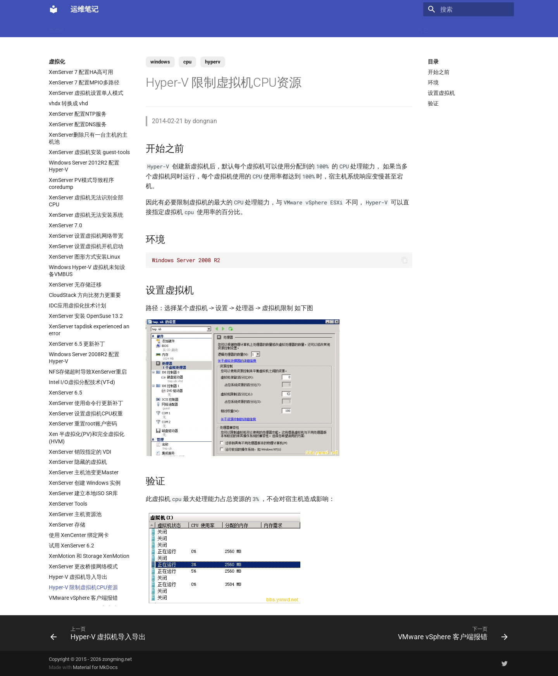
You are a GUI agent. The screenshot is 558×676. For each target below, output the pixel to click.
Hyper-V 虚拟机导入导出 (78, 577)
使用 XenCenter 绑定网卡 (79, 535)
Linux (127, 28)
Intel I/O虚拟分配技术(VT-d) (82, 382)
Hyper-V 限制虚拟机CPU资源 (83, 587)
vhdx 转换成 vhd (68, 103)
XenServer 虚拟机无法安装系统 (86, 215)
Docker (102, 28)
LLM (78, 28)
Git (351, 28)
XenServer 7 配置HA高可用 (81, 72)
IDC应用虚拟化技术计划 (77, 305)
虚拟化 (194, 28)
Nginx (219, 28)
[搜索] (468, 9)
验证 (433, 103)
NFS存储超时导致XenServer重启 (88, 372)
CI (314, 28)
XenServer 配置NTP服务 (78, 114)
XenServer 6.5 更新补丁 (77, 344)
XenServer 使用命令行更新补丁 (86, 403)
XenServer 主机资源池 (75, 514)
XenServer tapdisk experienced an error (89, 329)
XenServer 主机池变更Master (84, 472)
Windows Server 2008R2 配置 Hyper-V (84, 357)
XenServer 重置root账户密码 (83, 423)
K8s (148, 28)
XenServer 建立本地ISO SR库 (83, 493)
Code (170, 28)
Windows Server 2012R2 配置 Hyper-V (84, 166)
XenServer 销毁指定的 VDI (80, 452)
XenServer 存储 (67, 525)
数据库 (244, 28)
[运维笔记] (53, 9)
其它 (423, 28)
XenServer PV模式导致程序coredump (81, 183)
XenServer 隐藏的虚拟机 (78, 462)
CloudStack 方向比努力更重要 (85, 295)
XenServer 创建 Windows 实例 (85, 483)
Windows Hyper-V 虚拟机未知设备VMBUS (87, 270)
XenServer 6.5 (65, 392)
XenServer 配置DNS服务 (78, 124)
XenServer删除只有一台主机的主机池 (88, 138)
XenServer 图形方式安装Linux (84, 257)
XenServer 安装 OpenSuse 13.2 (86, 316)
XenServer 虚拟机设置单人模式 (86, 93)
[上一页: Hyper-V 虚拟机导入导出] (100, 633)
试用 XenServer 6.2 (71, 545)
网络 (296, 28)
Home (56, 28)
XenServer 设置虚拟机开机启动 (86, 246)
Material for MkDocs (95, 667)
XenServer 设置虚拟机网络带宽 (86, 236)
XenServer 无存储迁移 (75, 284)
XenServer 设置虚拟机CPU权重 (86, 413)
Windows (397, 28)
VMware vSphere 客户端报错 (83, 598)
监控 (332, 28)
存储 (370, 28)
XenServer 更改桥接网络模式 (83, 566)
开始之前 (439, 72)
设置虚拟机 (441, 93)
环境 (433, 82)
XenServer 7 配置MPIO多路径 (84, 82)
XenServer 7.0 (65, 225)
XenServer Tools (68, 504)
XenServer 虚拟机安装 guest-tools (89, 152)
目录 (433, 61)
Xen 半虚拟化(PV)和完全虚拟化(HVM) (86, 437)
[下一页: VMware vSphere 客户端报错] (451, 633)
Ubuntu (272, 28)
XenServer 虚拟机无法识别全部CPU (86, 201)
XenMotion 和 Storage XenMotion (89, 556)
